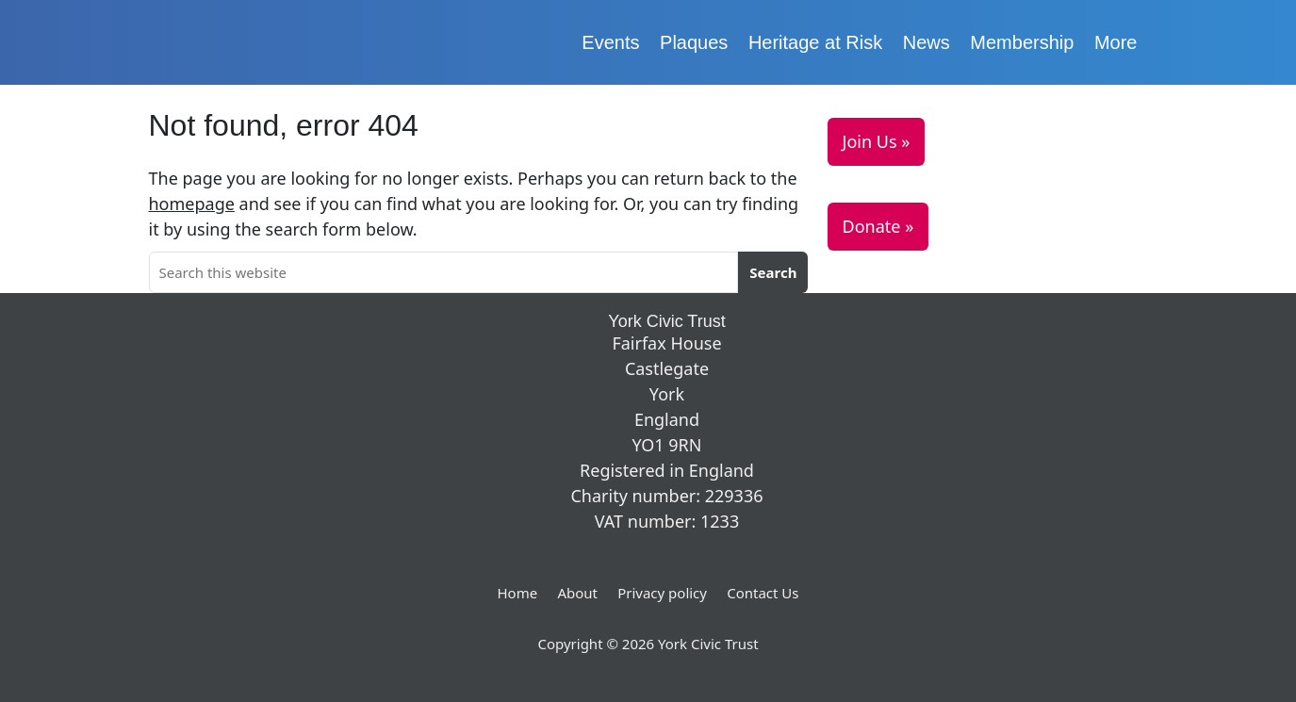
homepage (192, 203)
